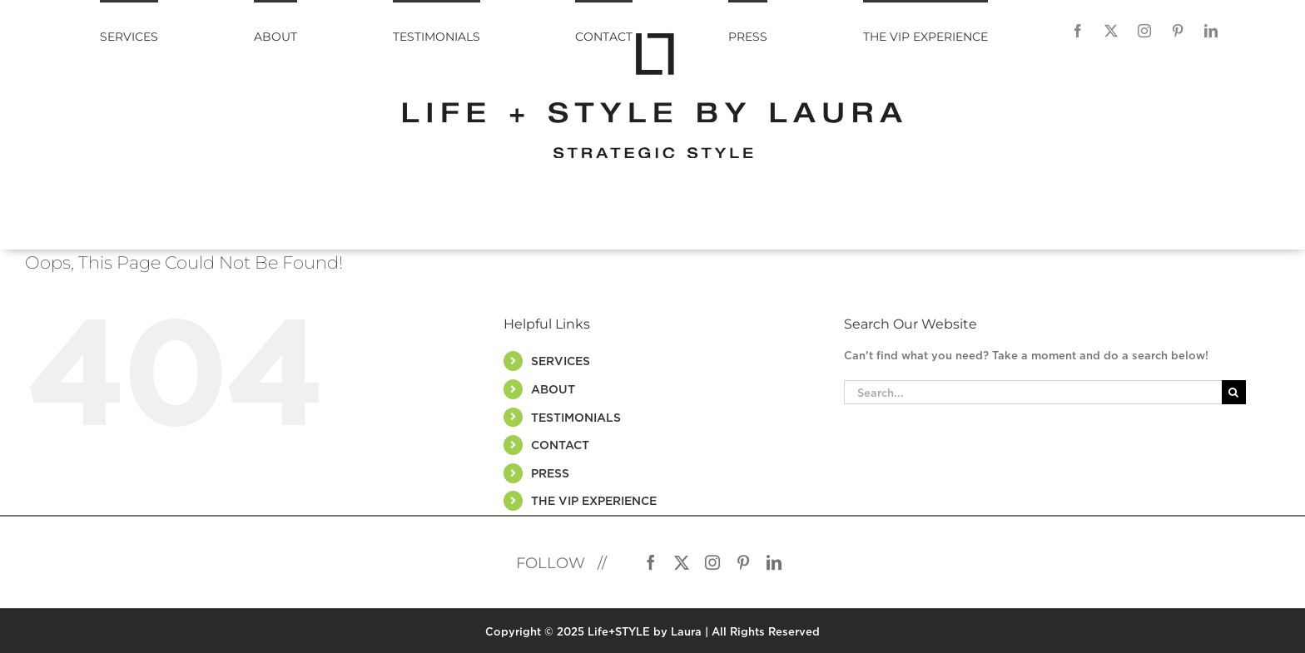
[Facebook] (1077, 30)
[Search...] (1033, 392)
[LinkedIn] (1211, 30)
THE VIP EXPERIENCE (594, 500)
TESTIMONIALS (576, 417)
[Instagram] (1144, 30)
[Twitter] (1111, 30)
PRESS (550, 473)
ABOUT (553, 389)
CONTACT (560, 444)
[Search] (1234, 392)
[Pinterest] (1177, 30)
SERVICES (560, 360)
